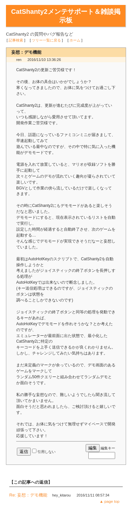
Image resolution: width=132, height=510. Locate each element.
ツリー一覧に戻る (46, 40)
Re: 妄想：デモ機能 (28, 495)
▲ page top (109, 501)
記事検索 (16, 40)
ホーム (74, 40)
